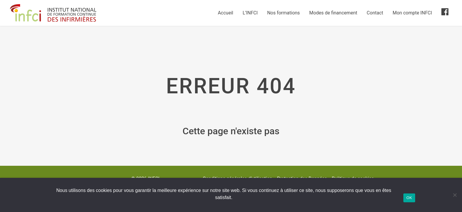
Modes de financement (333, 13)
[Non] (455, 195)
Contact (375, 13)
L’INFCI (250, 13)
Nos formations (283, 13)
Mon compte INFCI (412, 13)
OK (409, 198)
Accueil (225, 13)
